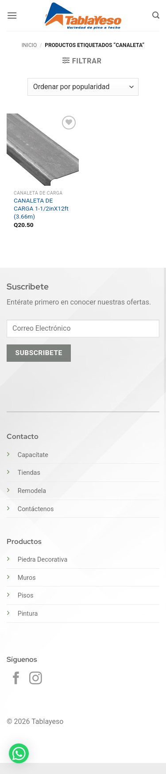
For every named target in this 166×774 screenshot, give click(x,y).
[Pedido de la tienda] (83, 87)
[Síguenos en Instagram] (35, 679)
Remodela (32, 491)
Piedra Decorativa (42, 559)
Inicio (29, 45)
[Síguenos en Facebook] (16, 679)
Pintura (28, 614)
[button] (12, 15)
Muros (27, 578)
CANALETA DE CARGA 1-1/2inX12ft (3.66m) (41, 208)
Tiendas (29, 473)
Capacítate (33, 455)
